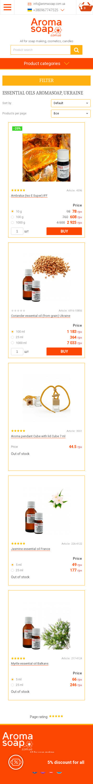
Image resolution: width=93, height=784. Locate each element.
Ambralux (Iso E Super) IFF (29, 195)
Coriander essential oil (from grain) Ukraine (40, 316)
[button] (71, 103)
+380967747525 (45, 10)
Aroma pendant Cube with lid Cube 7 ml (38, 436)
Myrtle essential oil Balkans (29, 663)
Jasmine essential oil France (30, 549)
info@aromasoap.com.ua (49, 4)
